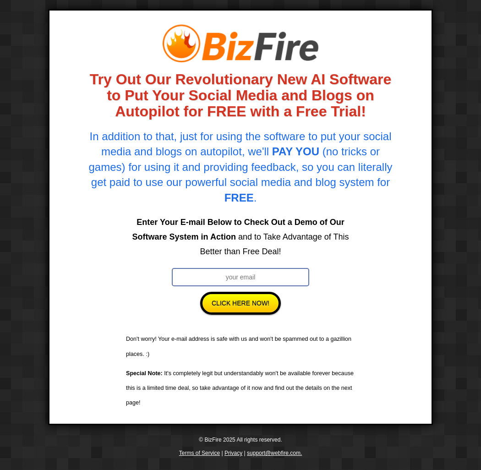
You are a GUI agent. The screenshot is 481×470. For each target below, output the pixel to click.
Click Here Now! (240, 303)
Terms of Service (199, 453)
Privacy (233, 453)
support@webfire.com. (274, 453)
